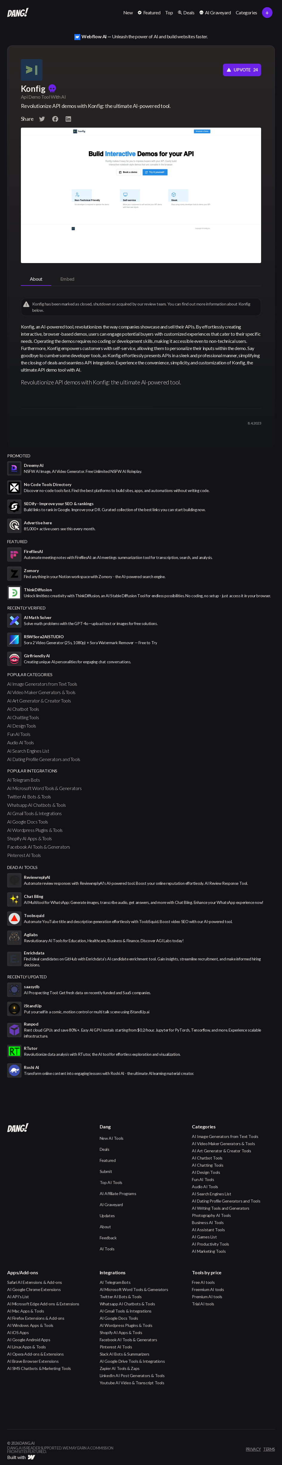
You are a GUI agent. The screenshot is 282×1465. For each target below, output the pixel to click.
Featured (108, 1160)
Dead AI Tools (22, 867)
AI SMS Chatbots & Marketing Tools (39, 1368)
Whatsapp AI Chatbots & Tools (36, 805)
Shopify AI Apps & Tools (29, 838)
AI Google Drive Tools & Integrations (132, 1361)
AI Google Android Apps (28, 1339)
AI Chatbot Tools (23, 709)
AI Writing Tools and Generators (220, 1208)
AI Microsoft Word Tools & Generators (44, 788)
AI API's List (18, 1296)
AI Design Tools (21, 725)
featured (17, 541)
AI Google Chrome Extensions (34, 1289)
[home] (18, 12)
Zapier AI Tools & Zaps (120, 1368)
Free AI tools (203, 1282)
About (105, 1226)
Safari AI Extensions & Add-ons (34, 1282)
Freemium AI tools (208, 1289)
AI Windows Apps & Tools (30, 1325)
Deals (105, 1149)
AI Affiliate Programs (118, 1193)
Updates (107, 1215)
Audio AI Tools (20, 742)
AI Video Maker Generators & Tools (41, 692)
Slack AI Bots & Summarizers (125, 1353)
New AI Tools (112, 1138)
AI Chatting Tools (23, 717)
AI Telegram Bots (23, 780)
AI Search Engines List (28, 751)
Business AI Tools (208, 1222)
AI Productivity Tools (210, 1243)
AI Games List (204, 1236)
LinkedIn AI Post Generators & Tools (132, 1375)
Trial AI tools (203, 1303)
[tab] (36, 279)
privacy (253, 1449)
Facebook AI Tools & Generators (38, 847)
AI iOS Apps (18, 1332)
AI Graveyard (111, 1204)
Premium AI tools (207, 1296)
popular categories (30, 674)
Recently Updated (27, 976)
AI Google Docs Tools (27, 821)
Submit (106, 1171)
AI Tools (107, 1248)
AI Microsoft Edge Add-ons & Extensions (43, 1303)
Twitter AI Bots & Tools (29, 796)
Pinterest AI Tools (24, 855)
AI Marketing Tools (209, 1251)
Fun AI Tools (18, 734)
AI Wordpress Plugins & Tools (35, 830)
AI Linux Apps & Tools (26, 1346)
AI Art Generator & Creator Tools (39, 700)
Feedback (108, 1237)
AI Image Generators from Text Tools (42, 684)
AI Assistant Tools (208, 1229)
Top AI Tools (111, 1182)
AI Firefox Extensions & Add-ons (35, 1318)
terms (269, 1449)
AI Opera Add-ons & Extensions (35, 1353)
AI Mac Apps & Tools (25, 1310)
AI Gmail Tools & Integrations (34, 813)
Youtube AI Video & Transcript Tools (132, 1382)
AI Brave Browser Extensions (32, 1361)
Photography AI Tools (211, 1215)
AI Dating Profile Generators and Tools (43, 759)
